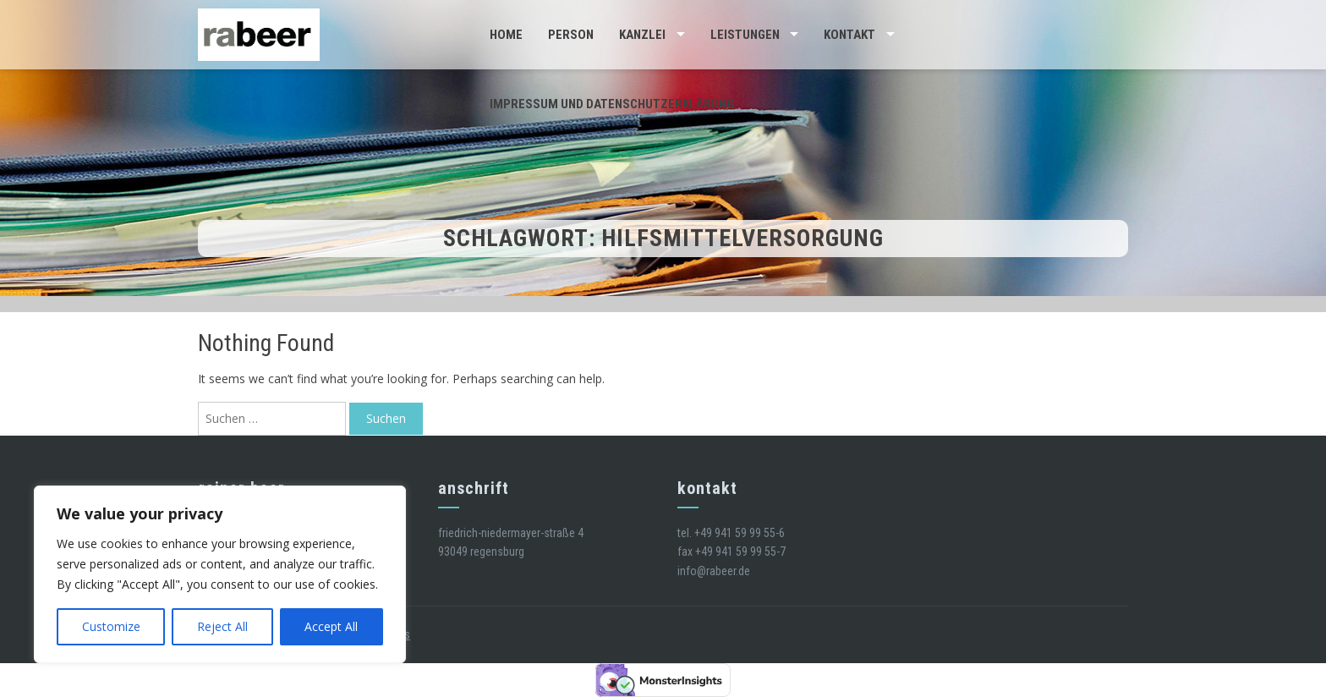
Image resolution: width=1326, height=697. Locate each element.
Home (506, 34)
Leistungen (745, 34)
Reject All (222, 626)
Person (571, 34)
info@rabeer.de (713, 571)
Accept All (331, 626)
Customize (111, 626)
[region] (220, 574)
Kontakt (849, 34)
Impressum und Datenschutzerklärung (612, 104)
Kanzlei (642, 34)
